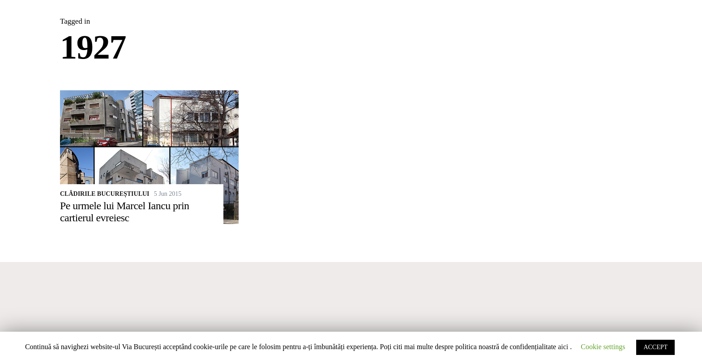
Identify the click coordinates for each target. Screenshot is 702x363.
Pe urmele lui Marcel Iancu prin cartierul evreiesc (124, 212)
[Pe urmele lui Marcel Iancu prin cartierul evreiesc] (149, 157)
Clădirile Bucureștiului (105, 193)
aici (563, 346)
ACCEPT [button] (655, 347)
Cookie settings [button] (603, 346)
